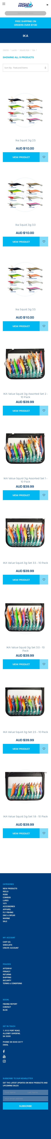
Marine (6, 918)
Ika (33, 50)
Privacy (6, 971)
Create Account (10, 948)
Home (6, 50)
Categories (8, 884)
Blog (5, 1010)
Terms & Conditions (12, 983)
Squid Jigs (24, 50)
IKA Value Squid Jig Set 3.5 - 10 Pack (25, 562)
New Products (10, 888)
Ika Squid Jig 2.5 (25, 140)
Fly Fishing (8, 912)
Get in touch (9, 1026)
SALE (5, 921)
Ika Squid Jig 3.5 (25, 309)
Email (5, 1044)
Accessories (9, 906)
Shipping (7, 977)
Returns (7, 974)
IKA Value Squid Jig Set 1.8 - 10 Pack (25, 816)
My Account (9, 937)
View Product (21, 157)
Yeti (5, 903)
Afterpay (7, 968)
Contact (7, 1007)
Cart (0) (6, 942)
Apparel (7, 909)
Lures (14, 50)
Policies (7, 964)
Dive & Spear (9, 915)
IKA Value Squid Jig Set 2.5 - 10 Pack (25, 732)
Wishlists (7, 945)
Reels (5, 891)
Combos (7, 897)
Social (6, 999)
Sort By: (25, 67)
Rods (5, 894)
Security (7, 980)
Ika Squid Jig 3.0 (25, 224)
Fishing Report (10, 1004)
